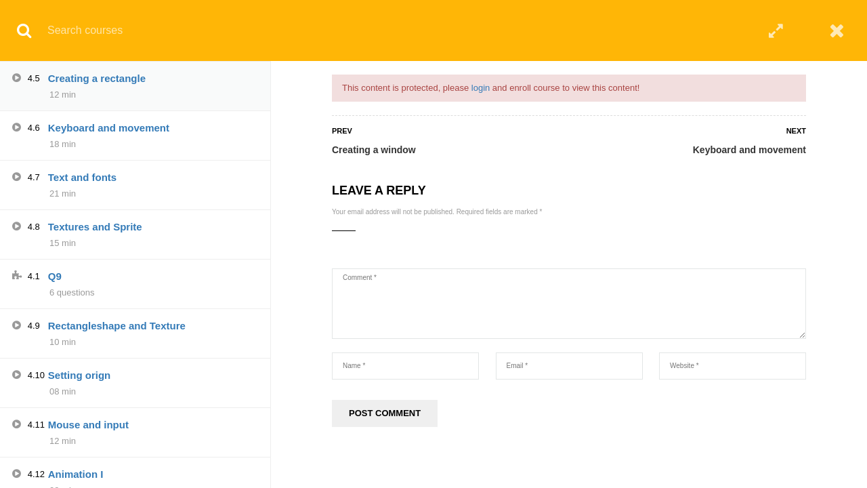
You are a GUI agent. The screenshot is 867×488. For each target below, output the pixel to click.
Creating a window (374, 149)
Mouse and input (88, 424)
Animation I (76, 474)
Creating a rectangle (97, 78)
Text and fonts (82, 177)
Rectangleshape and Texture (117, 325)
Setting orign (79, 375)
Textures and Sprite (95, 226)
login (480, 88)
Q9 (55, 276)
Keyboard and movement (749, 149)
